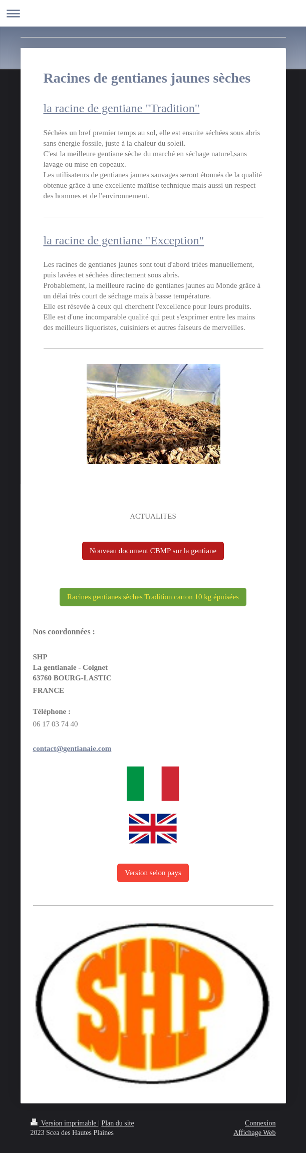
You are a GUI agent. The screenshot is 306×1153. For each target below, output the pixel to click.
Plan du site (117, 1123)
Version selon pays (153, 873)
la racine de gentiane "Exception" (124, 240)
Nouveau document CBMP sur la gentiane (153, 551)
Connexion (260, 1123)
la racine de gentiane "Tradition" (122, 108)
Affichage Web (254, 1132)
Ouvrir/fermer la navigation (153, 13)
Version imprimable (65, 1123)
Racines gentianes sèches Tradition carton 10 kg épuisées (153, 597)
